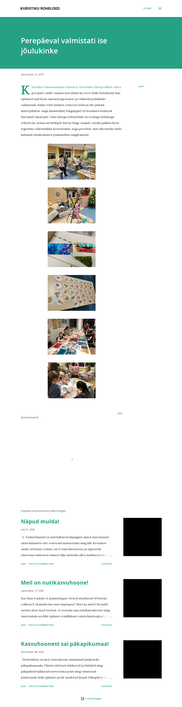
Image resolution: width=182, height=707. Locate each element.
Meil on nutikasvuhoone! (54, 582)
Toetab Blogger (91, 698)
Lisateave (106, 563)
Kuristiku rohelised (40, 8)
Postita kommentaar (41, 563)
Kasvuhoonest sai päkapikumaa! (65, 643)
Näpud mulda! (40, 521)
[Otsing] (147, 8)
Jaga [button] (141, 86)
